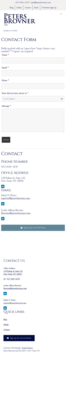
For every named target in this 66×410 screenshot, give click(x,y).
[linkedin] (2, 186)
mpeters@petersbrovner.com (15, 198)
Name (5, 55)
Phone (5, 81)
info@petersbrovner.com (41, 2)
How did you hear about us (15, 93)
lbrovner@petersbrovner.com (15, 213)
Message (6, 106)
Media (6, 325)
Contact (6, 330)
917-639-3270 (13, 279)
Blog (5, 319)
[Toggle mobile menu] (61, 14)
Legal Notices (27, 348)
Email (5, 68)
